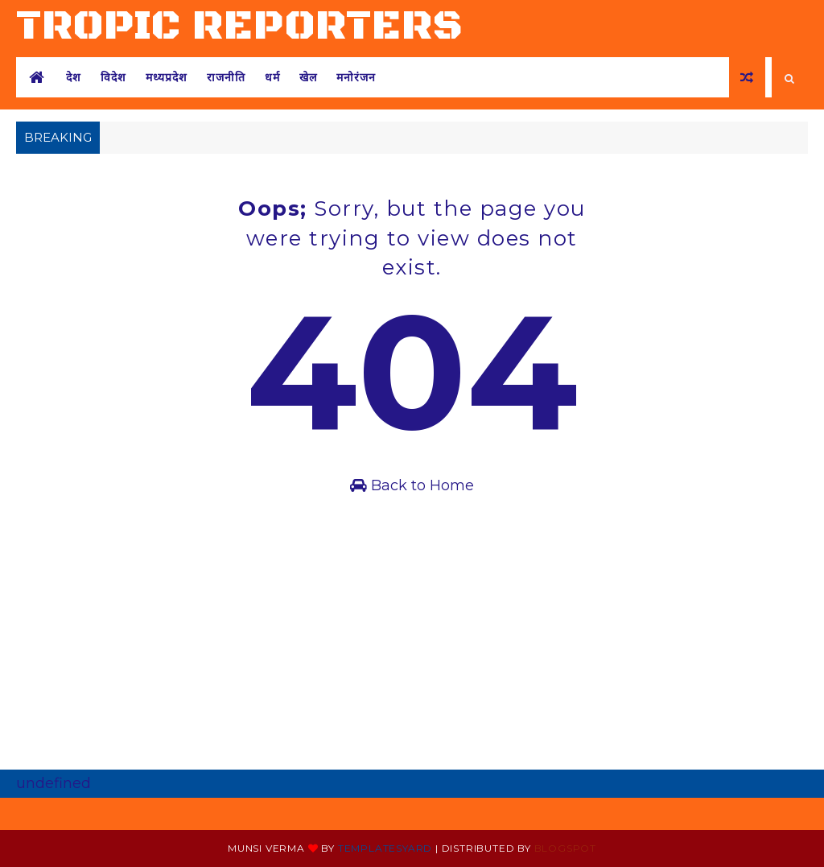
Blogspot (565, 848)
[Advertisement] (411, 649)
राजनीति (226, 77)
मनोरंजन (356, 77)
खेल (308, 77)
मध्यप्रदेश (166, 77)
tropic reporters (240, 26)
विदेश (113, 77)
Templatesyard (385, 848)
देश (73, 77)
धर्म (272, 77)
